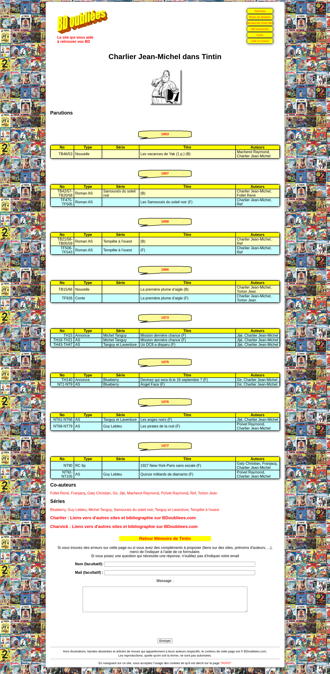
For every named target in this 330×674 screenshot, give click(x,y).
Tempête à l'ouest (204, 510)
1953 (165, 134)
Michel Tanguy (100, 510)
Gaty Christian (98, 493)
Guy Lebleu (77, 510)
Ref (193, 493)
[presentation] (165, 631)
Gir (115, 493)
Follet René (59, 493)
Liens (260, 35)
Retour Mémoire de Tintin (165, 538)
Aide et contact (260, 41)
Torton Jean (207, 493)
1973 (165, 317)
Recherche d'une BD (260, 23)
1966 (165, 269)
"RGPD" (225, 668)
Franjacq (78, 493)
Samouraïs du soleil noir (133, 510)
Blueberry (58, 510)
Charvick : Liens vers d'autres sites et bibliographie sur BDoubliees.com (124, 526)
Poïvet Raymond (174, 493)
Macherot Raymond (143, 493)
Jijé (122, 493)
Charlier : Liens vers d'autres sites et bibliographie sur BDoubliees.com (123, 517)
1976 (165, 402)
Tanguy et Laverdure (171, 510)
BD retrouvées (260, 29)
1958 (165, 221)
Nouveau (259, 11)
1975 (165, 362)
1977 (165, 445)
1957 (165, 173)
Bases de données (260, 17)
